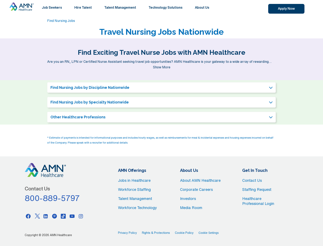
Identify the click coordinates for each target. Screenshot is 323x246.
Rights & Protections (156, 232)
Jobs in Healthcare (134, 180)
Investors (188, 198)
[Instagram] (80, 216)
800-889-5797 (52, 198)
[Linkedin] (45, 216)
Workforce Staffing (134, 189)
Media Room (191, 207)
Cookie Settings (209, 232)
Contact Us (252, 180)
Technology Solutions (166, 7)
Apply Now (286, 8)
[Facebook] (28, 216)
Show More (161, 67)
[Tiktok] (63, 216)
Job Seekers (52, 7)
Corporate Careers (196, 189)
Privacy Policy (127, 232)
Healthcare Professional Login (258, 201)
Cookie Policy (184, 232)
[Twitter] (37, 216)
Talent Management (120, 7)
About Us (202, 7)
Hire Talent (83, 7)
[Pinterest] (54, 216)
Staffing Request (256, 189)
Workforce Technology (137, 207)
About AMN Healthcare (200, 180)
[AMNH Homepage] (21, 6)
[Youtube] (72, 216)
